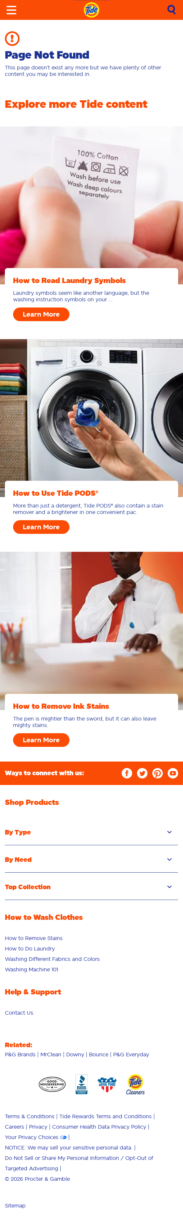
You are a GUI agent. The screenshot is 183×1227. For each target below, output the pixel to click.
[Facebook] (127, 773)
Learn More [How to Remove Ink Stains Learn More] (41, 740)
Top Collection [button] (88, 887)
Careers (14, 1127)
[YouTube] (173, 773)
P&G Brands (20, 1054)
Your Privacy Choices (31, 1137)
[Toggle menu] (11, 10)
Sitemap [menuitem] (15, 1205)
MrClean (50, 1054)
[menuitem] (91, 938)
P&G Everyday (131, 1054)
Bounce (98, 1054)
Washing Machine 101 (31, 969)
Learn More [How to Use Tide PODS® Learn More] (41, 527)
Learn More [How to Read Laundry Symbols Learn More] (41, 314)
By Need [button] (88, 859)
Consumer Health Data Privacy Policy (99, 1127)
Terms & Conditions (29, 1116)
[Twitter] (142, 773)
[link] (171, 10)
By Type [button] (88, 832)
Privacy (38, 1127)
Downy (75, 1054)
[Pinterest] (157, 773)
